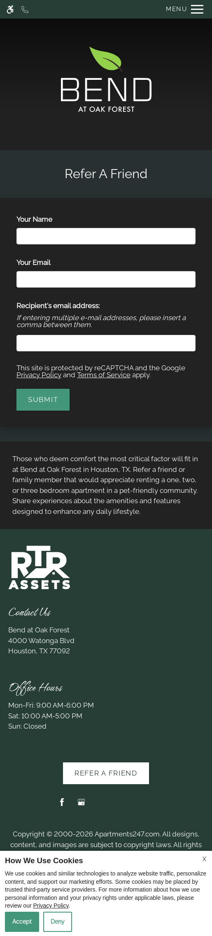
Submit (43, 399)
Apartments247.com (127, 834)
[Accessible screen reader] (10, 9)
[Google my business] (81, 805)
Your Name (48, 219)
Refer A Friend (106, 773)
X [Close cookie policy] (204, 859)
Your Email (47, 262)
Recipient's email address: (58, 306)
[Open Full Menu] (182, 9)
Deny (58, 921)
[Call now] (25, 9)
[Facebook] (62, 805)
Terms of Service (103, 375)
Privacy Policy (38, 375)
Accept (22, 921)
